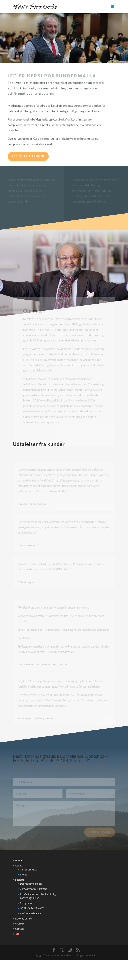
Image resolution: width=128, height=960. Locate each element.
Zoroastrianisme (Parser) (33, 888)
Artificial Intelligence (30, 913)
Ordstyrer (20, 923)
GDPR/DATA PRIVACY (32, 908)
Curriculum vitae (28, 869)
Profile (23, 874)
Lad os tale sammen (28, 156)
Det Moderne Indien (31, 883)
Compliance (26, 903)
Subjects (19, 879)
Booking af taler (23, 918)
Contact (19, 928)
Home (18, 860)
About (18, 865)
